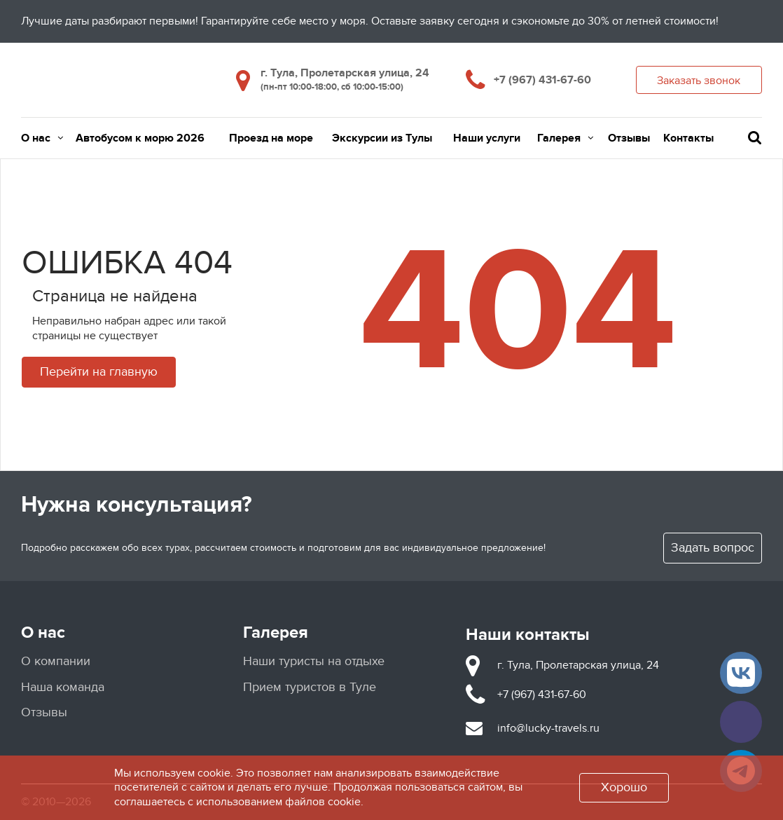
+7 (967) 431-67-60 (542, 80)
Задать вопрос (712, 547)
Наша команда (62, 687)
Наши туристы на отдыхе (313, 661)
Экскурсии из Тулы (382, 138)
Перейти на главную (99, 371)
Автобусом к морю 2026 (140, 138)
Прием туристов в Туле (309, 687)
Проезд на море (271, 138)
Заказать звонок (698, 81)
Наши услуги (486, 138)
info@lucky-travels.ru (548, 728)
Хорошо (624, 787)
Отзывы (629, 138)
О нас (42, 138)
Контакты (688, 138)
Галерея (565, 138)
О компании (55, 661)
